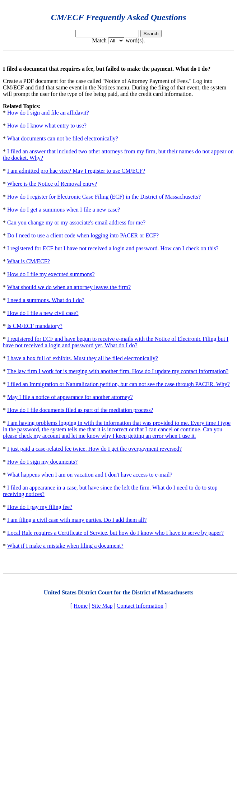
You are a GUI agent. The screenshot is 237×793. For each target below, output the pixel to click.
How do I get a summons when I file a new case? (63, 210)
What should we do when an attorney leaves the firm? (69, 287)
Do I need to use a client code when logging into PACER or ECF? (83, 235)
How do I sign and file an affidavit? (48, 113)
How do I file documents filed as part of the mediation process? (80, 410)
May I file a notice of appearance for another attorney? (70, 397)
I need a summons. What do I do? (45, 300)
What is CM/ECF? (28, 261)
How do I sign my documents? (42, 462)
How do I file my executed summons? (51, 274)
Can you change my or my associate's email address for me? (76, 222)
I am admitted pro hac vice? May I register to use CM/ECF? (76, 171)
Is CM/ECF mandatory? (34, 326)
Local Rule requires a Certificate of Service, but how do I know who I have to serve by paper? (115, 533)
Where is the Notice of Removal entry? (52, 184)
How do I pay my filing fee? (39, 507)
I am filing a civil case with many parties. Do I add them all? (77, 520)
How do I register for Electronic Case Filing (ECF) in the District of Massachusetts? (104, 197)
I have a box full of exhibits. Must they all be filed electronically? (82, 358)
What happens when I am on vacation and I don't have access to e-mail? (89, 475)
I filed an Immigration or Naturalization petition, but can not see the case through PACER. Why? (118, 384)
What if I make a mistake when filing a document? (65, 546)
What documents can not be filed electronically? (62, 138)
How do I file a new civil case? (43, 313)
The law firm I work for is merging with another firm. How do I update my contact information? (117, 371)
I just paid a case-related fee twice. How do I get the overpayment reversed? (94, 449)
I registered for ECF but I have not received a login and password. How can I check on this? (113, 248)
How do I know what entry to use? (47, 125)
